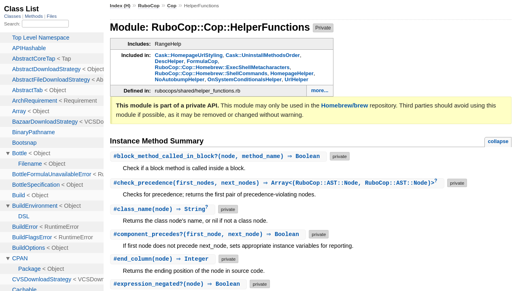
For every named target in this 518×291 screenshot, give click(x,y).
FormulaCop (202, 61)
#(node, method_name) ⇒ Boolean (219, 156)
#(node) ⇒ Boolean (180, 285)
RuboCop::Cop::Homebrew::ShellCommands (211, 73)
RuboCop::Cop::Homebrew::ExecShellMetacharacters (222, 67)
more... (320, 90)
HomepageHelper (292, 73)
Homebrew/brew (344, 105)
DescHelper (169, 61)
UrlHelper (296, 79)
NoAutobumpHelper (180, 79)
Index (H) (120, 5)
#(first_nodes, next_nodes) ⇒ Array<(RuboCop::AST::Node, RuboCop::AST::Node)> (278, 183)
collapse (498, 141)
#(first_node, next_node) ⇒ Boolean (209, 235)
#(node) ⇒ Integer (164, 260)
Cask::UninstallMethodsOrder (262, 55)
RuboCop (148, 5)
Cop (171, 5)
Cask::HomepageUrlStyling (189, 55)
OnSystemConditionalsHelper (245, 79)
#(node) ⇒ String (164, 210)
